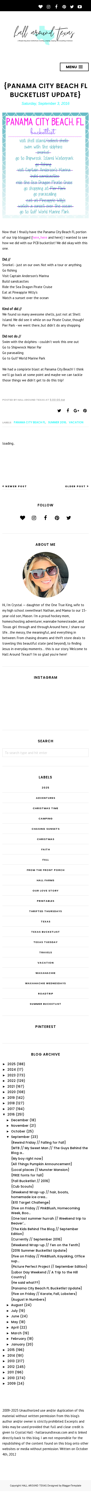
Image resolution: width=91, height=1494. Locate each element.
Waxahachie (45, 973)
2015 (11, 1350)
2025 (45, 787)
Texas (45, 921)
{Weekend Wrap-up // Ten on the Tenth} (45, 1245)
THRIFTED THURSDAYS (45, 911)
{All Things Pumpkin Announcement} (41, 1164)
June (15, 1316)
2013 (11, 1361)
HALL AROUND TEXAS (34, 1485)
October (18, 1131)
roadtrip (45, 993)
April (15, 1327)
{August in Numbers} (28, 1299)
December (20, 1120)
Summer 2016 (57, 422)
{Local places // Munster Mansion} (40, 1169)
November (20, 1125)
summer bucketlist (45, 1004)
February (18, 1338)
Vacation (76, 422)
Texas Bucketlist (45, 932)
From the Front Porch (46, 870)
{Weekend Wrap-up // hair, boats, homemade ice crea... (40, 1194)
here (35, 237)
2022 (11, 1080)
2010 (11, 1378)
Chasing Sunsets (46, 829)
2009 (11, 1383)
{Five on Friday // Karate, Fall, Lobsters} (44, 1293)
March (16, 1333)
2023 (11, 1075)
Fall (45, 860)
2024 (11, 1069)
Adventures (45, 798)
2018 (11, 1103)
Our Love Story (45, 890)
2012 (11, 1366)
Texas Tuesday (45, 942)
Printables (45, 901)
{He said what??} (25, 1282)
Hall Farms (45, 880)
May (14, 1322)
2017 (11, 1109)
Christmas (45, 839)
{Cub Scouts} (22, 1186)
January (18, 1344)
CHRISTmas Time (45, 808)
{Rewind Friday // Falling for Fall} (38, 1142)
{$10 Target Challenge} (30, 1202)
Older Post (75, 486)
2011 (10, 1372)
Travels (45, 952)
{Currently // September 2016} (36, 1239)
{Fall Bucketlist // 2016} (30, 1181)
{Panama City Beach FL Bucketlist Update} (46, 1288)
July (14, 1310)
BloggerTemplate (71, 1485)
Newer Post (16, 486)
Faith (45, 849)
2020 (11, 1092)
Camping (45, 818)
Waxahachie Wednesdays (45, 983)
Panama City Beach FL (29, 422)
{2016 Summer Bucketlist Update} (39, 1250)
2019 (11, 1097)
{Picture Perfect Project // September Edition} (49, 1266)
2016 (11, 1114)
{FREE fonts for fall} (27, 1175)
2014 (11, 1355)
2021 (11, 1086)
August (17, 1305)
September (20, 1137)
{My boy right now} (27, 1158)
